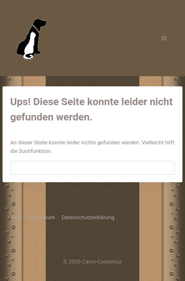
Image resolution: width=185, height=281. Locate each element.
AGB (16, 217)
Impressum (41, 217)
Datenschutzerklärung (88, 217)
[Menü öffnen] (164, 38)
